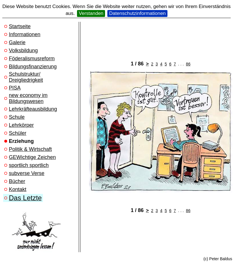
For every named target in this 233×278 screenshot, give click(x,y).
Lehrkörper (21, 125)
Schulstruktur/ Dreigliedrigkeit (26, 77)
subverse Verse (26, 173)
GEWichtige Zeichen (32, 157)
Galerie (17, 42)
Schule (17, 117)
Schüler (17, 133)
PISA (15, 88)
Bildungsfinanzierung (33, 66)
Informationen (24, 34)
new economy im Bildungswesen (28, 98)
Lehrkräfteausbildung (33, 109)
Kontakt (17, 189)
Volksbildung (23, 50)
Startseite (20, 26)
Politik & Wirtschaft (30, 149)
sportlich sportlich (29, 165)
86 (188, 64)
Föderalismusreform (32, 58)
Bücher (17, 181)
